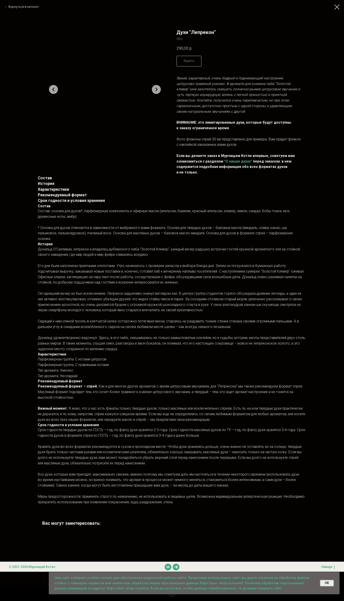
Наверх (328, 567)
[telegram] (176, 567)
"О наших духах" (238, 161)
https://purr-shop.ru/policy (128, 588)
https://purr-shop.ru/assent (221, 583)
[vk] (168, 567)
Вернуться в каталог (23, 6)
